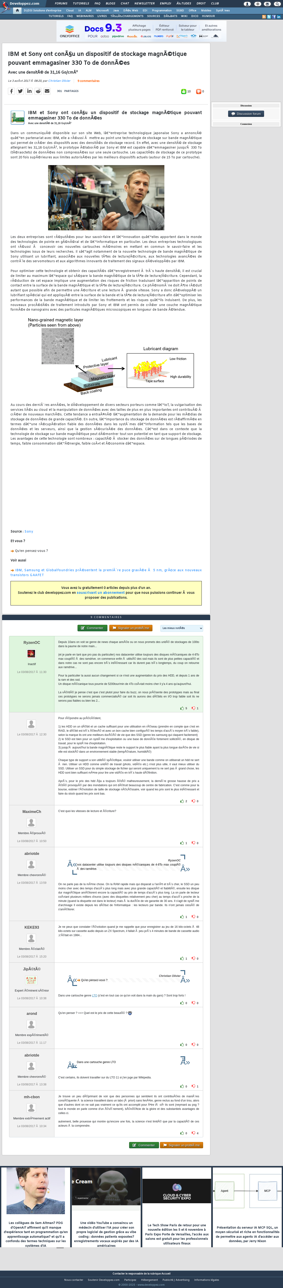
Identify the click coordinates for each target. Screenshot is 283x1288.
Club (215, 4)
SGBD (180, 10)
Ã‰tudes (183, 4)
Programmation (162, 10)
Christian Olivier (59, 84)
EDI (145, 10)
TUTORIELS (56, 16)
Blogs (110, 4)
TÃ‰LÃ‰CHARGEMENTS (126, 16)
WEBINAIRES (85, 16)
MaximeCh (31, 820)
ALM (89, 10)
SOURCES (153, 16)
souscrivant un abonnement (101, 596)
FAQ (97, 4)
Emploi (165, 4)
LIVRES (102, 16)
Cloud (70, 10)
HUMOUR (208, 16)
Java (116, 10)
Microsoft (102, 10)
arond (32, 1022)
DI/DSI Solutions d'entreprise (42, 10)
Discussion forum (246, 114)
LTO (94, 1004)
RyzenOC (32, 651)
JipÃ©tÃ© (32, 978)
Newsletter (144, 4)
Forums (61, 4)
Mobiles (206, 10)
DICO (194, 16)
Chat (124, 4)
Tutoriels (80, 4)
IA (79, 10)
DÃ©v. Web (130, 10)
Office (192, 10)
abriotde (32, 862)
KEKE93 (32, 936)
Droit (201, 4)
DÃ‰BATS (170, 16)
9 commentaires (88, 84)
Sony (29, 534)
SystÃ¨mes (223, 10)
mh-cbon (32, 1106)
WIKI (184, 16)
